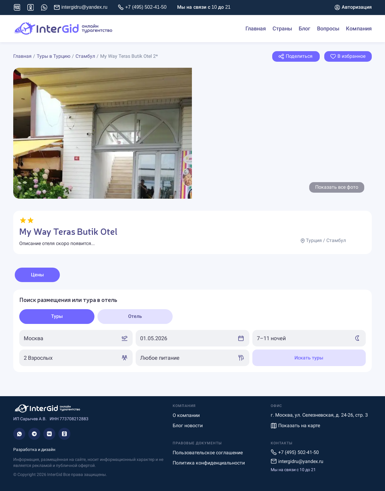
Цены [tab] (37, 274)
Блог (304, 29)
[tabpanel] (192, 331)
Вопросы (328, 29)
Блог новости (188, 425)
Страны (282, 29)
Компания (359, 29)
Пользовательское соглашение (208, 452)
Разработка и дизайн (34, 449)
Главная (255, 29)
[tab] (56, 316)
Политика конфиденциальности (209, 463)
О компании (186, 415)
